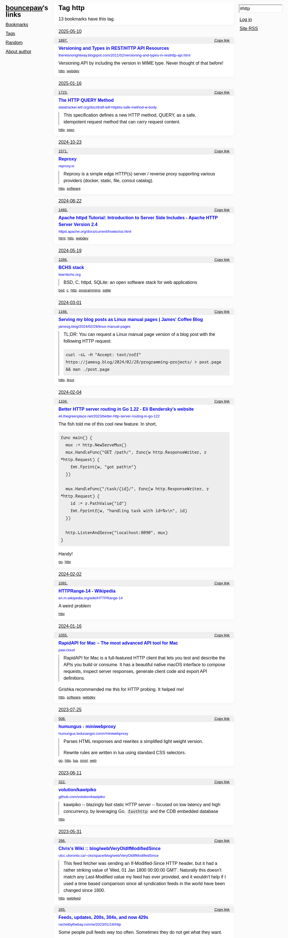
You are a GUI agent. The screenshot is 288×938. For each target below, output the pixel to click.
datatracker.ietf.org (107, 107)
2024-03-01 (70, 302)
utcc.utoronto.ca (108, 845)
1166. (63, 311)
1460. (63, 210)
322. (62, 772)
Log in (246, 19)
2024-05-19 (70, 250)
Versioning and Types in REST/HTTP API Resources (113, 48)
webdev (73, 71)
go (60, 552)
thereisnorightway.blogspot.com (124, 55)
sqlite (106, 290)
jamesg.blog (94, 326)
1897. (63, 40)
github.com (81, 787)
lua (75, 750)
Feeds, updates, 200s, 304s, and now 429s (103, 907)
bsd (61, 290)
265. (62, 899)
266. (62, 830)
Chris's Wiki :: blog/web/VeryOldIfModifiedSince (109, 838)
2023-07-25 (70, 699)
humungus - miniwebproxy (87, 716)
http (61, 71)
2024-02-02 (70, 564)
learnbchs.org (69, 274)
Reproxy (67, 159)
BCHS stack (71, 267)
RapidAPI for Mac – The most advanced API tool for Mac (118, 632)
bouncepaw (24, 8)
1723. (63, 92)
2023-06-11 (70, 762)
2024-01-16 (70, 616)
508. (62, 708)
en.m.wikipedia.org (90, 588)
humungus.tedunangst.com (93, 723)
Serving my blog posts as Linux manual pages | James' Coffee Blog (130, 319)
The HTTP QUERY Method (86, 100)
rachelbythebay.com (89, 914)
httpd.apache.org (94, 231)
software (73, 188)
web (93, 750)
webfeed (73, 888)
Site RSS (249, 28)
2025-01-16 (70, 83)
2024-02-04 (70, 390)
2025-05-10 (70, 31)
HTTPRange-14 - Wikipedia (87, 580)
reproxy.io (66, 166)
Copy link (222, 40)
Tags (10, 33)
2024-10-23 (70, 142)
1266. (63, 259)
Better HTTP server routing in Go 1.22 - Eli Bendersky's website (126, 407)
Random (14, 42)
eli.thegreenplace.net (109, 414)
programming (89, 290)
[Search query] (260, 8)
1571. (63, 151)
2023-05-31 (70, 821)
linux (70, 378)
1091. (63, 573)
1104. (63, 399)
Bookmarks (17, 24)
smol (83, 750)
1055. (63, 625)
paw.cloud (66, 640)
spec (70, 130)
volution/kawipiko (77, 779)
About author (19, 51)
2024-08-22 (70, 200)
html (62, 238)
